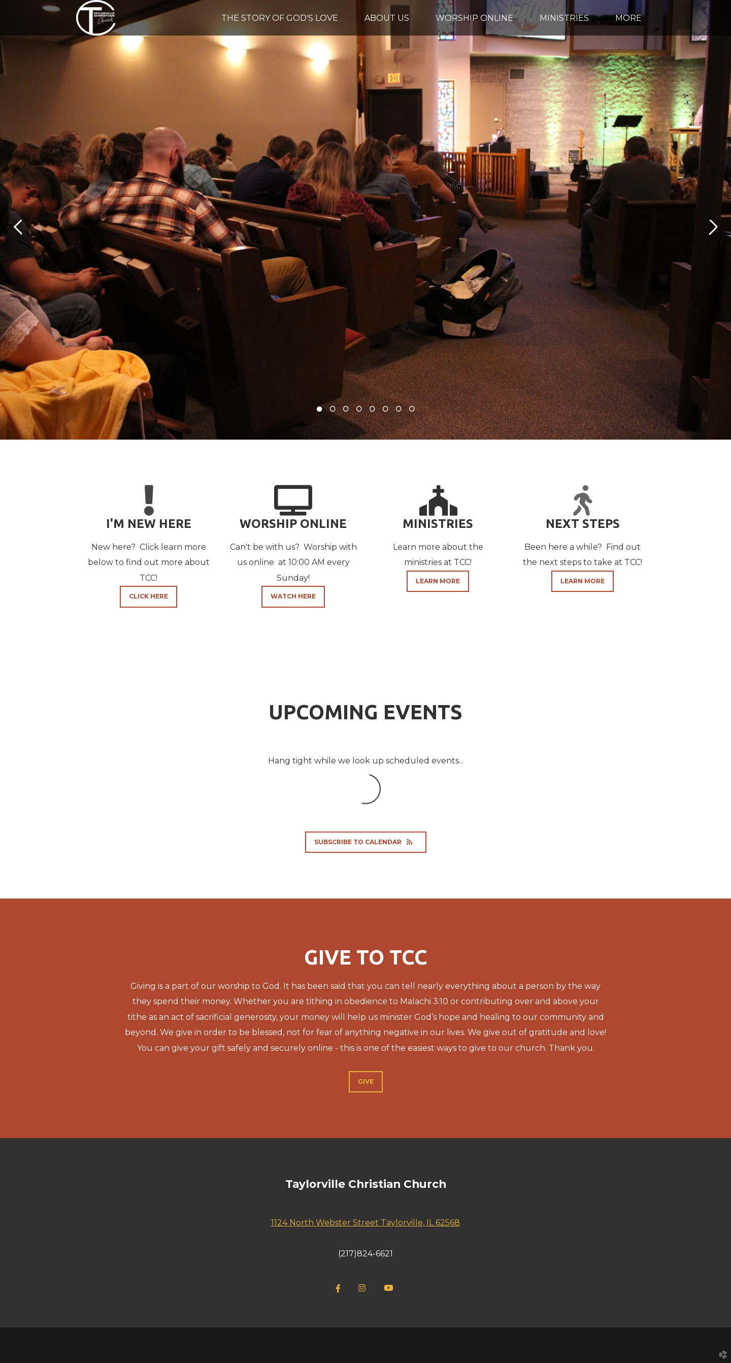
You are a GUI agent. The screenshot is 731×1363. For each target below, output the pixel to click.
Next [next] (713, 227)
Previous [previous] (18, 227)
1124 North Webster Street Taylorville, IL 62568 (365, 1222)
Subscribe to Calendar (365, 842)
